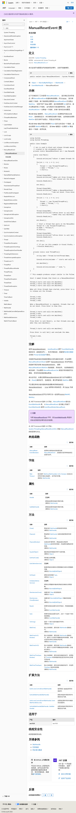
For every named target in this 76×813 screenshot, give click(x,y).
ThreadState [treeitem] (7, 283)
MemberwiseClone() (36, 592)
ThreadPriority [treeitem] (8, 272)
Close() (32, 528)
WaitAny (31, 397)
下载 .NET (70, 8)
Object (34, 83)
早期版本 (14, 809)
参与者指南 (37, 774)
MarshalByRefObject (46, 83)
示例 (31, 39)
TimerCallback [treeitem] (8, 297)
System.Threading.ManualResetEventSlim (43, 429)
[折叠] (24, 20)
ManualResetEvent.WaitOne (38, 367)
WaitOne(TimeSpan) (36, 665)
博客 (20, 809)
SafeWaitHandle (34, 507)
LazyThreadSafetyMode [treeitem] (11, 128)
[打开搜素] (68, 2)
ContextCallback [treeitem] (9, 81)
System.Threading (40, 58)
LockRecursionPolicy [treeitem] (10, 146)
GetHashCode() (34, 558)
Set (65, 104)
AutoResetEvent (34, 109)
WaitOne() (33, 627)
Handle (32, 497)
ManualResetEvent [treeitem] (11, 153)
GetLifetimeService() (36, 563)
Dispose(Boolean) (35, 542)
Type (55, 575)
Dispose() (32, 534)
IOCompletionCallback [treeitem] (10, 114)
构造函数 (33, 44)
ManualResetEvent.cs (40, 63)
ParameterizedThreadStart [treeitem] (12, 186)
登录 (72, 2)
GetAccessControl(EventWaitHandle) (41, 689)
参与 (27, 809)
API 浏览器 (43, 22)
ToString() (32, 622)
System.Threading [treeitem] (9, 32)
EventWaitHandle (37, 85)
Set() (31, 614)
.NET (36, 22)
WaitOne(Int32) (34, 645)
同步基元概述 (68, 352)
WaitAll (67, 394)
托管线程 (35, 747)
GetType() (32, 575)
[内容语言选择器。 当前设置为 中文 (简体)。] (7, 804)
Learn (30, 22)
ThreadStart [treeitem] (7, 275)
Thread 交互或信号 (40, 355)
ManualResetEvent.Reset (37, 362)
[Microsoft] (3, 2)
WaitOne (32, 104)
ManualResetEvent (52, 96)
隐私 (32, 809)
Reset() (34, 380)
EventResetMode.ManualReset (54, 407)
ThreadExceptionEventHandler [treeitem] (13, 250)
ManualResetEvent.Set (50, 370)
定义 (31, 37)
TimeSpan (49, 657)
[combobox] (13, 24)
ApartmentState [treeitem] (9, 40)
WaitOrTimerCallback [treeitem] (10, 321)
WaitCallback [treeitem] (8, 304)
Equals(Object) (34, 552)
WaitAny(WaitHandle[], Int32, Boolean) (55, 474)
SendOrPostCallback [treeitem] (10, 221)
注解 (31, 42)
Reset (30, 117)
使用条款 (53, 809)
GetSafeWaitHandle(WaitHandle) (39, 695)
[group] (51, 77)
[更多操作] (72, 21)
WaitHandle (59, 83)
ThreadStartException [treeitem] (10, 279)
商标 (60, 809)
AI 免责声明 (5, 809)
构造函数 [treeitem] (8, 157)
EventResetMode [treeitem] (9, 89)
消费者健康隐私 (42, 809)
